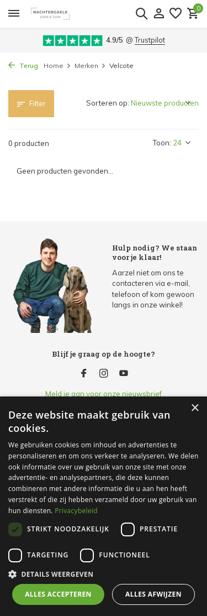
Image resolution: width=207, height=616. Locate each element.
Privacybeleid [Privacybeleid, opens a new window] (76, 510)
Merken (90, 65)
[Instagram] (103, 373)
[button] (103, 574)
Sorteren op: (107, 102)
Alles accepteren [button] (58, 594)
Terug (23, 65)
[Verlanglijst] (175, 13)
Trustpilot (150, 39)
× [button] (194, 408)
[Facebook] (83, 373)
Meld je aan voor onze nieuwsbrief (103, 393)
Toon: (162, 142)
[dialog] (103, 506)
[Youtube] (123, 373)
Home (57, 65)
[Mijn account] (158, 14)
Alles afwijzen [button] (153, 594)
